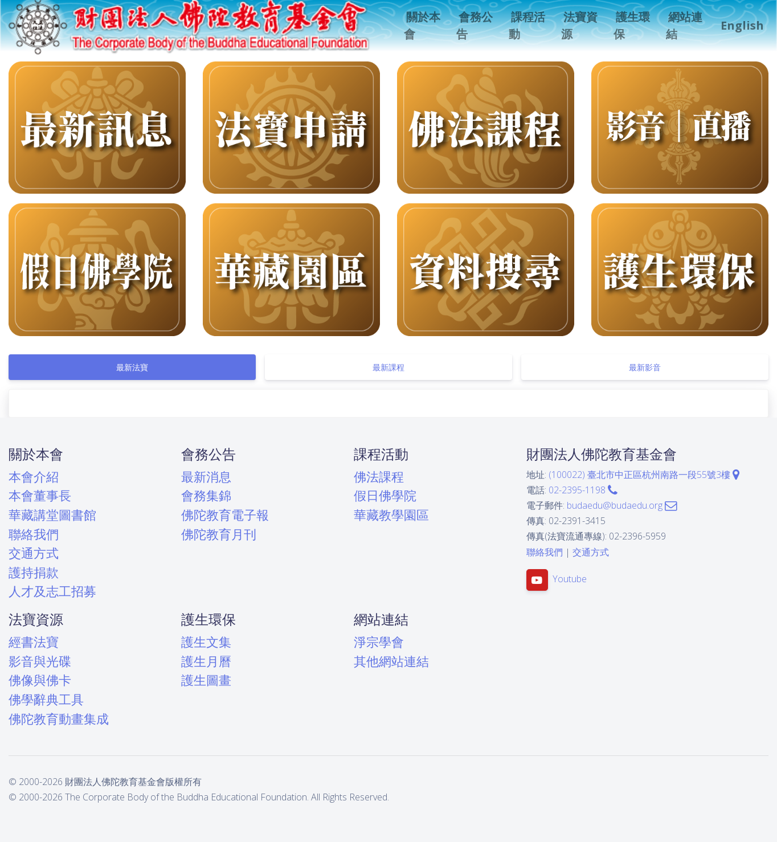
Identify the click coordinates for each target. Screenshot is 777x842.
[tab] (132, 367)
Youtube (570, 579)
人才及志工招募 (52, 591)
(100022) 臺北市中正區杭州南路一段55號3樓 (644, 474)
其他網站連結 (391, 661)
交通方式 (34, 553)
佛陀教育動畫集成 (59, 718)
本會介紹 (34, 476)
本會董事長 (40, 495)
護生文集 (206, 642)
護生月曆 (206, 661)
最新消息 (206, 476)
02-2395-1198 (583, 490)
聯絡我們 (34, 534)
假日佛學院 (385, 495)
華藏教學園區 (391, 515)
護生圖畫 (206, 680)
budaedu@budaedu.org (622, 505)
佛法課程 (379, 476)
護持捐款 (34, 572)
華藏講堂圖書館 (52, 515)
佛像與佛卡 (40, 680)
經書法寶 (34, 642)
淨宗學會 (379, 642)
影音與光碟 (40, 661)
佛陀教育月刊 (218, 534)
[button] (423, 26)
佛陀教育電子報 (225, 515)
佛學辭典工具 (46, 699)
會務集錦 (206, 495)
